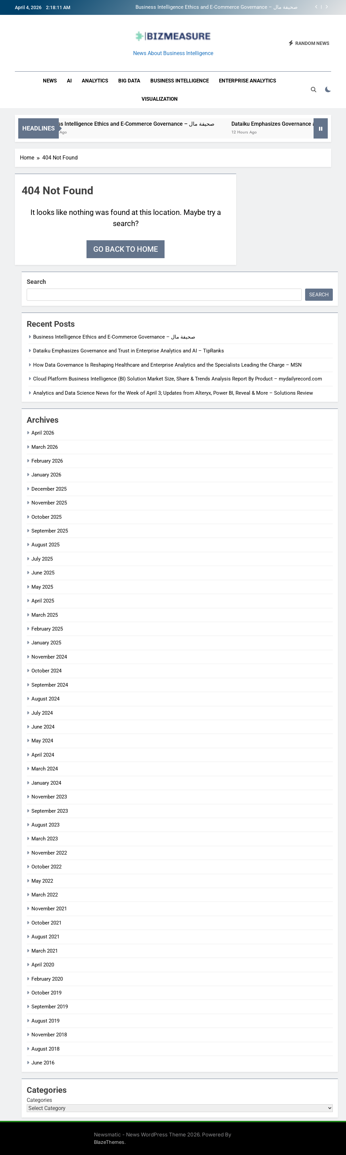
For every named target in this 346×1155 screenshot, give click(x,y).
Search (36, 281)
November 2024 (49, 657)
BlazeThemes (109, 1142)
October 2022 (46, 867)
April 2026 (42, 433)
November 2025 (49, 503)
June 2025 (42, 573)
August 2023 (45, 825)
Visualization (160, 99)
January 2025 (46, 643)
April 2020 (42, 965)
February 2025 (47, 629)
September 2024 (49, 685)
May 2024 (42, 741)
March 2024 (44, 769)
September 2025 (49, 531)
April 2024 (42, 755)
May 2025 (42, 587)
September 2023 (49, 811)
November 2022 (49, 853)
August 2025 (45, 545)
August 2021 (45, 937)
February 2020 (47, 979)
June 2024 (42, 727)
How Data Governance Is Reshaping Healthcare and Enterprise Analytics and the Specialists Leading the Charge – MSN (167, 365)
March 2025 (44, 615)
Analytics (95, 81)
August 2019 (45, 1021)
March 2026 (44, 447)
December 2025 (49, 489)
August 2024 (45, 699)
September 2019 (49, 1007)
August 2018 (45, 1049)
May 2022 (42, 881)
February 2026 (47, 461)
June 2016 (42, 1063)
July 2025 (42, 559)
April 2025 (42, 601)
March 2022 (44, 895)
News (50, 81)
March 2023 (44, 839)
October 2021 (46, 923)
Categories (39, 1100)
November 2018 (49, 1035)
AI (69, 81)
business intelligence (179, 81)
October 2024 (46, 671)
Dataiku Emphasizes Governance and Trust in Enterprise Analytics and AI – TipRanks (128, 351)
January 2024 (46, 783)
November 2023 (49, 797)
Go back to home (125, 249)
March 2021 (44, 951)
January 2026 (46, 475)
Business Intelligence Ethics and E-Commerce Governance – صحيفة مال (216, 7)
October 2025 (46, 517)
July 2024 (42, 713)
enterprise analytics (247, 81)
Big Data (129, 81)
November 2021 (49, 909)
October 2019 (46, 993)
